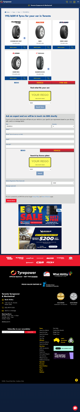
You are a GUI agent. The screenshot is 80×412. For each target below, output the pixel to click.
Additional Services (44, 360)
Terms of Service (46, 196)
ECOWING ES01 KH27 (16, 41)
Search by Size (43, 332)
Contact (42, 364)
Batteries (42, 350)
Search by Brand (44, 334)
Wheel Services (43, 358)
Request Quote (11, 200)
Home (7, 12)
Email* (7, 139)
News (41, 370)
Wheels (42, 340)
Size (7, 124)
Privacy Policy (35, 196)
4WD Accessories (44, 348)
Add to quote (13, 47)
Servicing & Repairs (45, 354)
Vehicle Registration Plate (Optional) (15, 181)
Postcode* (8, 144)
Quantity (54, 124)
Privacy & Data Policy (10, 381)
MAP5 (40, 41)
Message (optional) (11, 186)
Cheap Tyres (56, 334)
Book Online (43, 366)
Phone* (14, 134)
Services (42, 346)
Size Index (55, 328)
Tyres (41, 328)
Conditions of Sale (20, 381)
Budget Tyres (56, 332)
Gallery (42, 372)
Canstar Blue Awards (58, 330)
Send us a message (10, 311)
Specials (42, 362)
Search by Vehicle (44, 330)
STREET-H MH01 (64, 41)
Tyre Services (43, 356)
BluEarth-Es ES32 (40, 72)
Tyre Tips (42, 338)
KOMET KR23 (16, 72)
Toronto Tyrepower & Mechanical (40, 5)
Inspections (42, 352)
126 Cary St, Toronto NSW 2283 (11, 303)
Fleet (41, 368)
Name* (8, 129)
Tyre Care (42, 336)
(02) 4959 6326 (10, 307)
